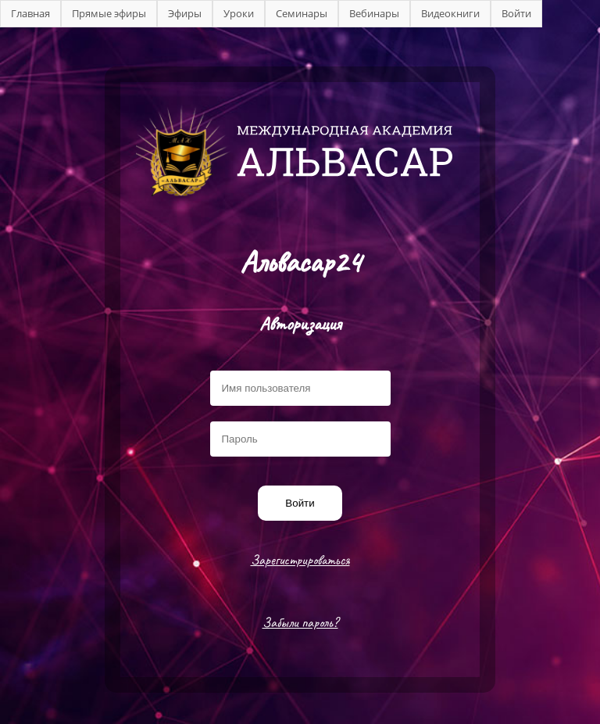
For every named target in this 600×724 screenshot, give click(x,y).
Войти (516, 13)
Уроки (238, 13)
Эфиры (185, 13)
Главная (30, 13)
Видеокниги (450, 13)
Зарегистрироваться (300, 559)
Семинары (301, 13)
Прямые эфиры (109, 13)
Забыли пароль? (300, 622)
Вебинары (374, 13)
